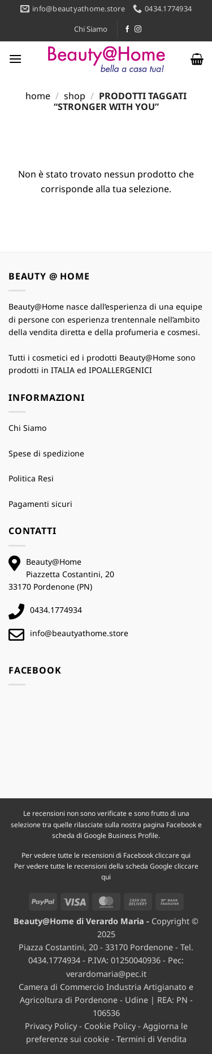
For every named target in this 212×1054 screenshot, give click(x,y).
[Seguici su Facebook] (127, 29)
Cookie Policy (110, 1026)
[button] (15, 59)
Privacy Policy (51, 1026)
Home (37, 96)
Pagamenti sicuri (40, 503)
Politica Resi (31, 478)
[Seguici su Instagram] (138, 29)
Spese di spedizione (46, 453)
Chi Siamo (90, 29)
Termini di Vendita (151, 1039)
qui (186, 855)
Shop (74, 96)
